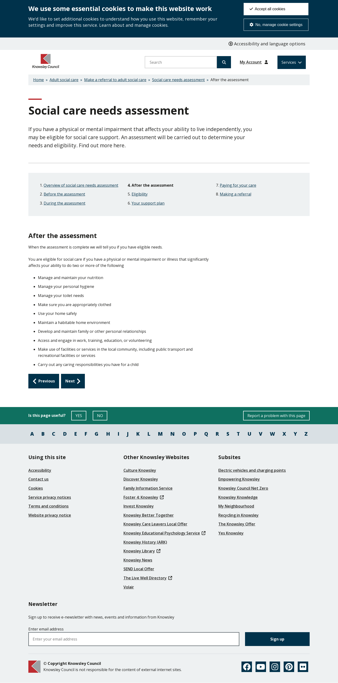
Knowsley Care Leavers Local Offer (155, 524)
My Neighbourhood (236, 506)
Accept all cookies (267, 9)
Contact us (38, 479)
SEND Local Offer (138, 569)
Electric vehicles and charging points (252, 470)
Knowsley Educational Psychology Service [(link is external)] (164, 533)
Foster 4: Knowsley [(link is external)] (143, 497)
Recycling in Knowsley (238, 515)
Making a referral (235, 194)
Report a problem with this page (276, 415)
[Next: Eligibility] (73, 381)
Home (38, 79)
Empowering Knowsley (239, 479)
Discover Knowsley (140, 479)
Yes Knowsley (231, 533)
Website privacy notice (49, 515)
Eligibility (140, 194)
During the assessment (64, 203)
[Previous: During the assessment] (43, 381)
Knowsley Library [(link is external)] (141, 551)
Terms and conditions (48, 506)
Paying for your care (238, 185)
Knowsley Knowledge (238, 497)
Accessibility (39, 470)
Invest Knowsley (138, 506)
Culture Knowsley (139, 470)
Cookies (35, 488)
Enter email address (46, 629)
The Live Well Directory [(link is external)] (147, 578)
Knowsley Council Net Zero (243, 488)
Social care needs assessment (178, 79)
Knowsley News (137, 560)
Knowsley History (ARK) (145, 542)
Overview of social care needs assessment (81, 185)
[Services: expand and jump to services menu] (291, 62)
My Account (251, 62)
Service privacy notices (49, 497)
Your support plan (148, 203)
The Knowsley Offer (236, 524)
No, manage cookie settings (276, 25)
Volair (128, 587)
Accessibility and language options (267, 44)
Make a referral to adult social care (115, 79)
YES (81, 416)
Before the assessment (64, 194)
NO (102, 416)
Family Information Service (148, 488)
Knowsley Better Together (148, 515)
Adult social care (64, 79)
